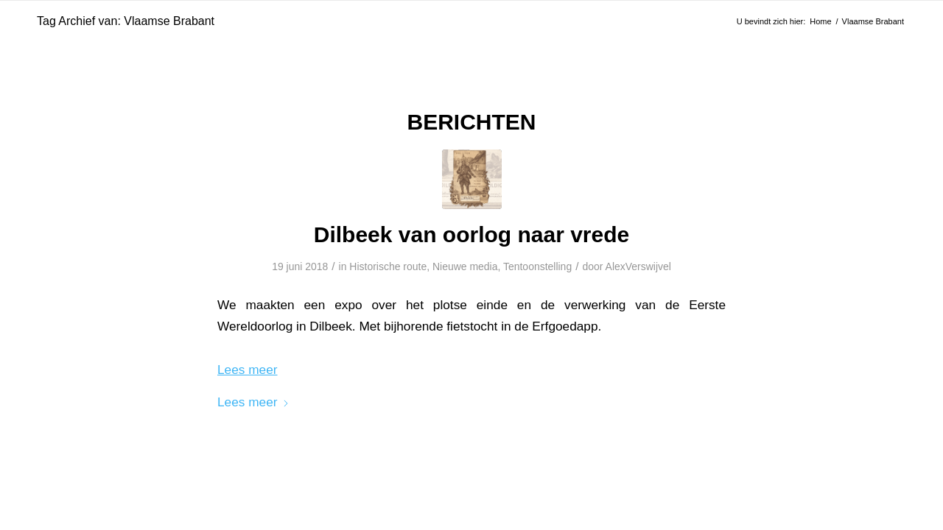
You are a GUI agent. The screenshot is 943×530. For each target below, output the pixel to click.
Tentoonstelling (537, 266)
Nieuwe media (465, 266)
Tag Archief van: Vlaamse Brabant (125, 21)
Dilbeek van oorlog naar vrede (471, 234)
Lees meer (253, 402)
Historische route (388, 266)
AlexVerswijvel (638, 266)
